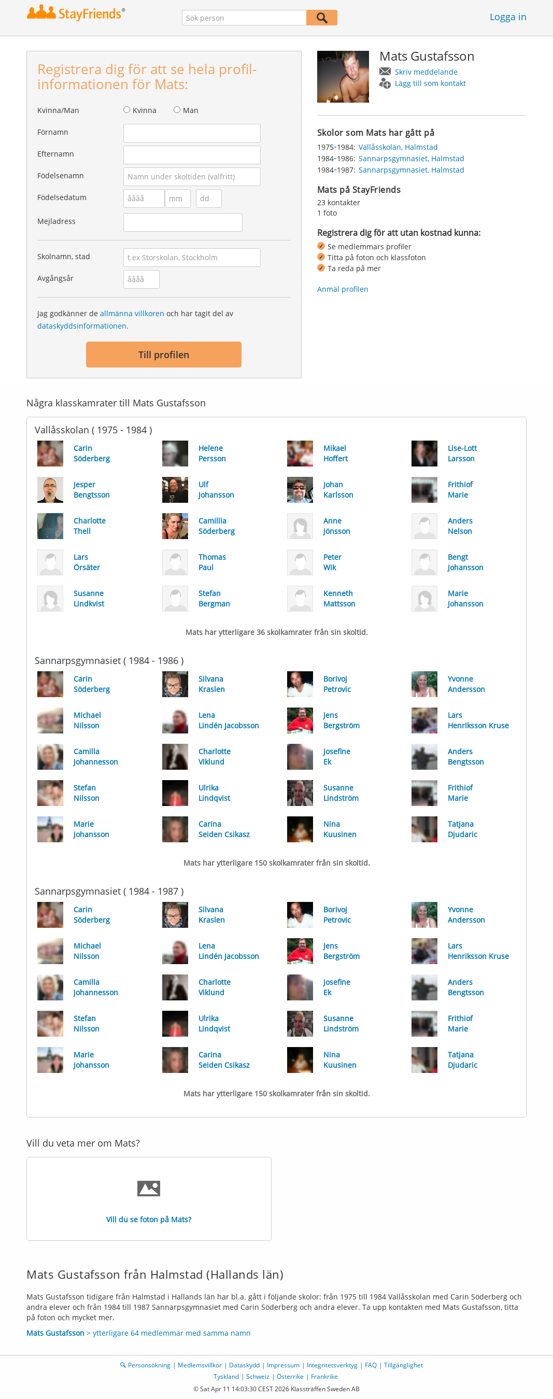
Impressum (283, 1365)
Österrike (290, 1376)
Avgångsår (55, 278)
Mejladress (56, 221)
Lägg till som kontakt (430, 83)
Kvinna (145, 110)
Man (190, 110)
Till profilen (163, 354)
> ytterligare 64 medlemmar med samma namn (138, 1333)
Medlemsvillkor (200, 1365)
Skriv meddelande (426, 72)
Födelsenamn (60, 175)
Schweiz (258, 1376)
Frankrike (324, 1376)
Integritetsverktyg (332, 1365)
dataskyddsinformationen (81, 326)
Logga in (508, 16)
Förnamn (52, 132)
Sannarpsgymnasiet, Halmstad (411, 158)
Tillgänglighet (403, 1365)
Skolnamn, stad (63, 256)
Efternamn (55, 154)
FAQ (371, 1365)
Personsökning (149, 1365)
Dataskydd (244, 1365)
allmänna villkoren (132, 313)
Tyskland (226, 1376)
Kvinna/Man (58, 110)
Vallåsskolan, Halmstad (398, 147)
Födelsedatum (62, 197)
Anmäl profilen (342, 289)
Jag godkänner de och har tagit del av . (135, 319)
